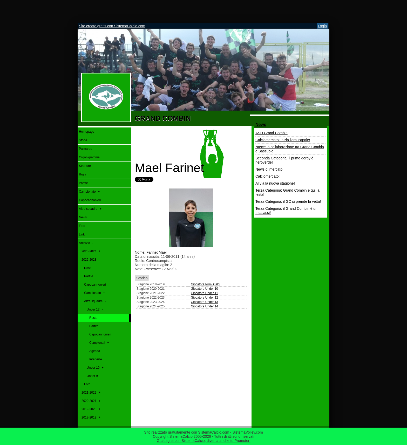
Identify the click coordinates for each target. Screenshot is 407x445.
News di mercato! (269, 169)
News (260, 124)
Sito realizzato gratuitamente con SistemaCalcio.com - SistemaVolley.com (203, 432)
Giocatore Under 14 (204, 306)
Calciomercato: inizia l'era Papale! (282, 140)
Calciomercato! (267, 176)
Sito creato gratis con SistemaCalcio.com (112, 26)
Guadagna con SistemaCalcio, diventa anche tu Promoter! (203, 441)
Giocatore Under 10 (204, 289)
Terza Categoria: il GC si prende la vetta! (288, 201)
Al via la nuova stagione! (275, 183)
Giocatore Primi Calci (205, 284)
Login (322, 26)
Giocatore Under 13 (204, 302)
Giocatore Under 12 (204, 297)
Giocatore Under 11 (204, 293)
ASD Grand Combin (271, 133)
